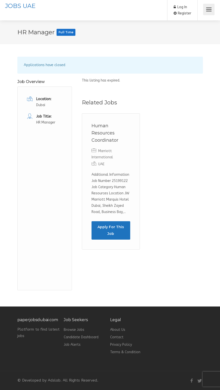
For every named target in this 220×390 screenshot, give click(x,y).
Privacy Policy (121, 345)
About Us (117, 330)
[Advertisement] (44, 200)
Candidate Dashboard (81, 337)
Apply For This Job (110, 230)
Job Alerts (72, 345)
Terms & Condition (125, 352)
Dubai (40, 105)
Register (182, 13)
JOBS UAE (20, 5)
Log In (180, 7)
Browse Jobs (74, 330)
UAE (101, 164)
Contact (117, 337)
